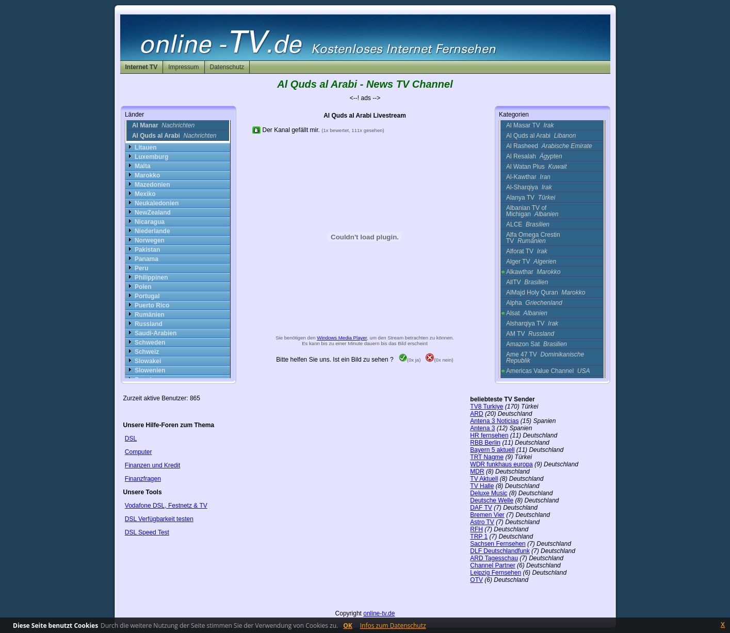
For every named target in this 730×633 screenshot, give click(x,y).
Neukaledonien (157, 203)
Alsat (526, 313)
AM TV (530, 333)
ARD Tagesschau (494, 558)
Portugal (147, 296)
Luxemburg (151, 156)
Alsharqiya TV (532, 323)
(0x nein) (439, 360)
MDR (477, 471)
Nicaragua (150, 221)
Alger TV (531, 261)
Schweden (150, 342)
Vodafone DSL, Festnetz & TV (166, 505)
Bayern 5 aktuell (492, 449)
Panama (146, 259)
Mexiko (145, 194)
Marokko (147, 175)
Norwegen (150, 240)
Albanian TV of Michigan (532, 211)
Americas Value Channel (548, 371)
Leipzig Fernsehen (495, 572)
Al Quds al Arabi (541, 135)
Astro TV (482, 522)
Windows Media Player (342, 337)
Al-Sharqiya (529, 187)
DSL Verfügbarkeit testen (159, 519)
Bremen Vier (487, 514)
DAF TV (481, 507)
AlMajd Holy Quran (545, 292)
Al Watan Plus (536, 166)
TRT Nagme (487, 457)
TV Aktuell (484, 478)
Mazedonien (152, 184)
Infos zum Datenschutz (393, 625)
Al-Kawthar (528, 177)
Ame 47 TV (545, 357)
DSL (131, 438)
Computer (138, 452)
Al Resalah (534, 156)
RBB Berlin (485, 442)
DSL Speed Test (147, 532)
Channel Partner (492, 565)
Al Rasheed (549, 146)
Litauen (146, 147)
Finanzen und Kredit (152, 465)
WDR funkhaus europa (501, 464)
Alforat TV (526, 251)
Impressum (183, 67)
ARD (476, 413)
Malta (143, 166)
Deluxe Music (488, 493)
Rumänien (150, 314)
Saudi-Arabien (155, 333)
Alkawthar (533, 271)
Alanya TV (530, 197)
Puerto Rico (152, 305)
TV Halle (482, 486)
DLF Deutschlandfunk (499, 551)
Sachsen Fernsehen (497, 543)
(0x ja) (410, 360)
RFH (476, 529)
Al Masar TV (530, 125)
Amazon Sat (536, 344)
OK (347, 625)
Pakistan (147, 249)
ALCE (527, 224)
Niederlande (152, 231)
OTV (476, 579)
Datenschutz (227, 67)
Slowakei (148, 361)
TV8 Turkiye (486, 406)
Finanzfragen (143, 478)
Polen (143, 286)
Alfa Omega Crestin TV (533, 238)
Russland (149, 324)
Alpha (534, 302)
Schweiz (147, 351)
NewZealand (153, 212)
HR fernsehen (489, 435)
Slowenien (150, 370)
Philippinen (151, 277)
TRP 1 (479, 536)
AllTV (527, 282)
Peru (142, 268)
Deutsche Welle (491, 500)
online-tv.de (379, 613)
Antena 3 (482, 428)
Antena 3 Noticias (494, 421)
